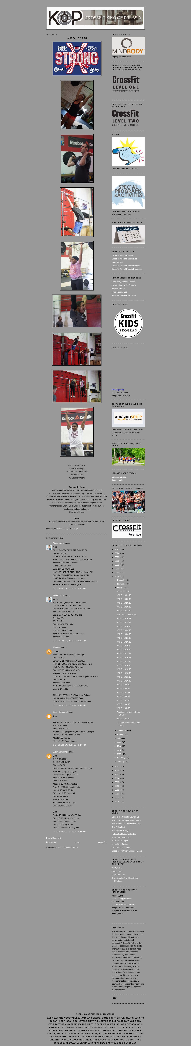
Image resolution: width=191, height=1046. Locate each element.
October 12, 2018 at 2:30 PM (69, 588)
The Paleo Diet (118, 827)
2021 (117, 565)
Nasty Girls (116, 868)
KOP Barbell (117, 262)
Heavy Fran (117, 871)
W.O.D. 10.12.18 (124, 673)
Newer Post (51, 842)
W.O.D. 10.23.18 (124, 630)
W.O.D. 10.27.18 (124, 611)
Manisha (56, 647)
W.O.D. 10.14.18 (124, 665)
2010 (117, 794)
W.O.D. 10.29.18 (124, 603)
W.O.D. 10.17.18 (124, 653)
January (121, 761)
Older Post (102, 842)
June (119, 742)
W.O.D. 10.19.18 (124, 646)
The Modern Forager (121, 830)
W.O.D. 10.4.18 (123, 704)
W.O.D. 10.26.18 (124, 618)
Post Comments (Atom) (68, 847)
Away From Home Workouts (124, 295)
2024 (117, 553)
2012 (117, 786)
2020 (117, 569)
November (122, 584)
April (119, 750)
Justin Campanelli (60, 712)
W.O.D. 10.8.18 (123, 688)
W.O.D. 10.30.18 (124, 599)
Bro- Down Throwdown (126, 614)
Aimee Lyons (58, 543)
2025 (117, 549)
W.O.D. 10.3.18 (123, 708)
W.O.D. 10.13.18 (124, 669)
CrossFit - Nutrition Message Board (127, 851)
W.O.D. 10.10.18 (124, 681)
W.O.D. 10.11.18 (124, 677)
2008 (117, 801)
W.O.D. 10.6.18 (123, 696)
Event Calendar (118, 288)
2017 (117, 766)
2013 (117, 782)
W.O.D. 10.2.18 (123, 719)
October (121, 588)
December (122, 580)
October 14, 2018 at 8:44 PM (69, 745)
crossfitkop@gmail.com (122, 899)
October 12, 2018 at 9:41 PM (69, 705)
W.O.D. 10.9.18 (123, 685)
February (121, 758)
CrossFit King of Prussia (122, 255)
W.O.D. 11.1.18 (123, 591)
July (119, 738)
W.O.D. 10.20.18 (124, 642)
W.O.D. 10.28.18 (124, 607)
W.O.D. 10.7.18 (123, 692)
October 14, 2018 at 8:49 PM (69, 831)
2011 (117, 790)
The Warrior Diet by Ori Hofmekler (126, 823)
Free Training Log (119, 292)
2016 (117, 770)
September (122, 730)
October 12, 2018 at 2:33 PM (69, 641)
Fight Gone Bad (118, 875)
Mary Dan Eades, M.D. (122, 837)
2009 (117, 798)
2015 (117, 774)
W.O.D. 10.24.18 (124, 626)
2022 (117, 561)
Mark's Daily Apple (120, 841)
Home (77, 842)
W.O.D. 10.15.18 (124, 661)
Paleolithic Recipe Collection (124, 834)
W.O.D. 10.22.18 (124, 634)
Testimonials (117, 480)
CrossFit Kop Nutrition (121, 847)
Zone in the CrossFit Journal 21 (125, 817)
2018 (117, 576)
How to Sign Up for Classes (124, 285)
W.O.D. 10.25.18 (124, 622)
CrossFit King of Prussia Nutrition (126, 266)
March (120, 754)
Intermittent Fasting (120, 844)
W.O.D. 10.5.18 (123, 700)
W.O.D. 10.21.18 (124, 638)
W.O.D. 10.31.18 (124, 595)
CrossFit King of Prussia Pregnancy (127, 269)
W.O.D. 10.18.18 (124, 650)
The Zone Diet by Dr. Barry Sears (126, 820)
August (120, 734)
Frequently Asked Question (123, 282)
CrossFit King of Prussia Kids (124, 259)
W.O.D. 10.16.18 (124, 657)
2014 (117, 778)
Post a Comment (53, 838)
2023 (117, 557)
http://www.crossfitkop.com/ (123, 904)
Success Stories (119, 477)
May (119, 746)
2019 (117, 573)
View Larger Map (118, 390)
